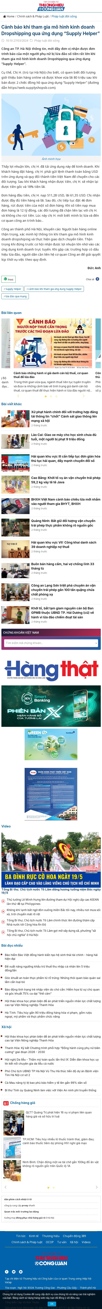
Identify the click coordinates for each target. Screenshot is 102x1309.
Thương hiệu (50, 1236)
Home (8, 16)
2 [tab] (51, 396)
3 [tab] (56, 396)
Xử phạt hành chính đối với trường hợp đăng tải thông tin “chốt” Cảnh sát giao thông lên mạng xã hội (64, 416)
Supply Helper (13, 289)
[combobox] (51, 643)
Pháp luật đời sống (64, 16)
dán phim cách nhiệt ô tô (18, 1199)
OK (51, 1304)
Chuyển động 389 (74, 1236)
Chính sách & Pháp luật (27, 1242)
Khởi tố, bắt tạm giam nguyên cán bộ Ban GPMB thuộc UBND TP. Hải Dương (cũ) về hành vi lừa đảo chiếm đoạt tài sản (62, 612)
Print (8, 279)
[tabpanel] (53, 357)
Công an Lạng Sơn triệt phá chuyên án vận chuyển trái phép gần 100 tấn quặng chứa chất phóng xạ (63, 590)
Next (84, 396)
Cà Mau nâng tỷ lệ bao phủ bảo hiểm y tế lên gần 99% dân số (46, 1082)
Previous (18, 396)
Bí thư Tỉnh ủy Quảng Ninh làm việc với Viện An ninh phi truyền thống (50, 1090)
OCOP (50, 1242)
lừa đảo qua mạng (16, 296)
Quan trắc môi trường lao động (21, 1211)
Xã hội (6, 1027)
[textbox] (51, 643)
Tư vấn (61, 1242)
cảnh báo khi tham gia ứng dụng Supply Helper (55, 289)
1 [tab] (45, 396)
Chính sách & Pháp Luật (33, 16)
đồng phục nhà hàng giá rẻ (30, 1217)
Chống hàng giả (22, 1103)
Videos (86, 1242)
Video (6, 826)
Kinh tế (34, 1236)
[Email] (21, 1272)
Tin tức (21, 1236)
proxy (25, 1205)
